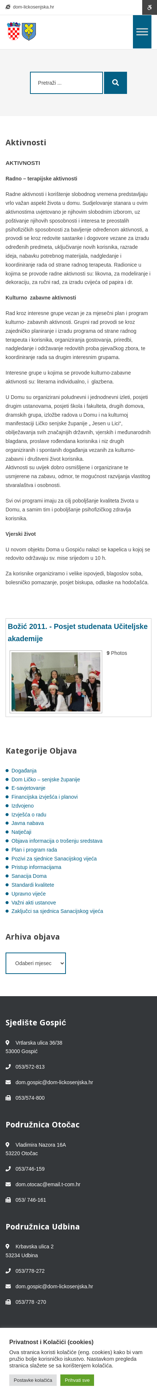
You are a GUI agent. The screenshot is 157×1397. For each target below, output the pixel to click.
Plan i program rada (34, 850)
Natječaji (21, 832)
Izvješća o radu (28, 815)
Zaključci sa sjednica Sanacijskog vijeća (57, 911)
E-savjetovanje (28, 788)
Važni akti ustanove (33, 903)
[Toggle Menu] (142, 31)
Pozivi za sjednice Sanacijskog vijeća (54, 859)
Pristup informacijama (36, 867)
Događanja (24, 771)
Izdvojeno (22, 806)
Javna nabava (27, 823)
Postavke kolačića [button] (33, 1380)
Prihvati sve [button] (77, 1380)
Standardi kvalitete (32, 885)
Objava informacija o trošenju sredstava (57, 841)
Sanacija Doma (29, 876)
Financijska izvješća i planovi (44, 797)
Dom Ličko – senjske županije (45, 779)
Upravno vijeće (28, 894)
